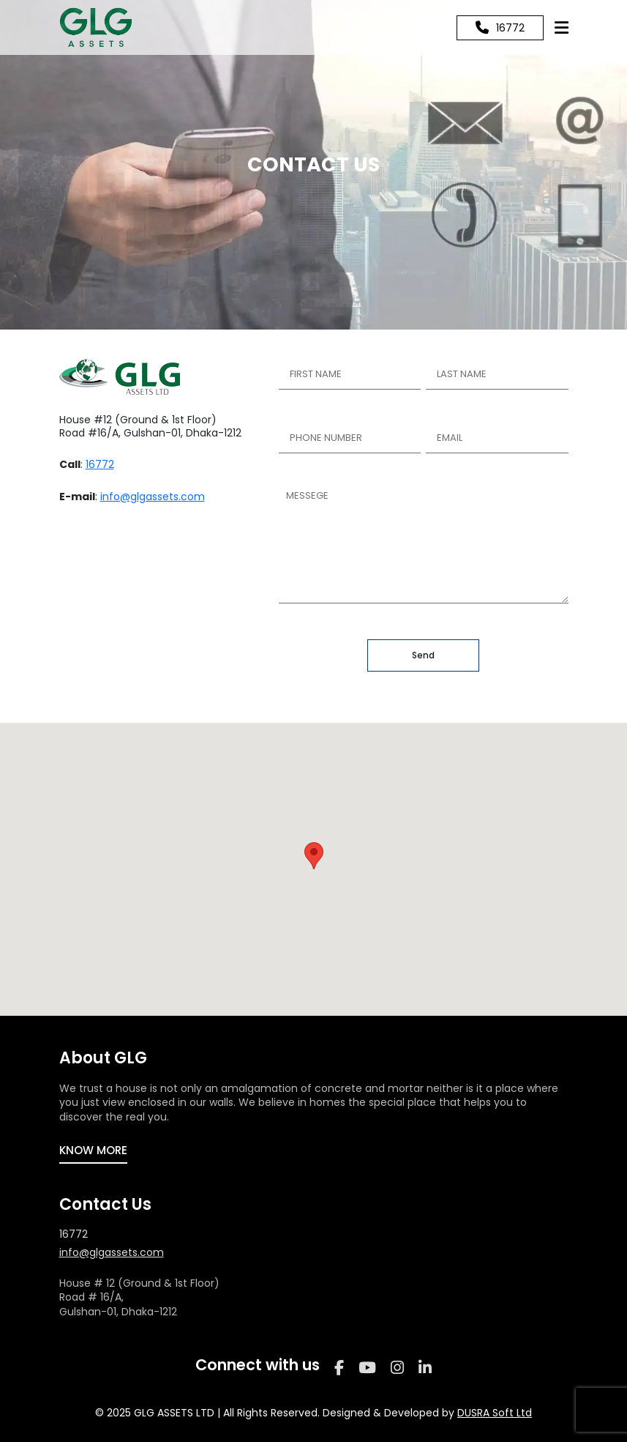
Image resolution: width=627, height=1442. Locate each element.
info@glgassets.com (152, 496)
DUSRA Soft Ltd (494, 1412)
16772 (100, 464)
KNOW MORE (93, 1150)
